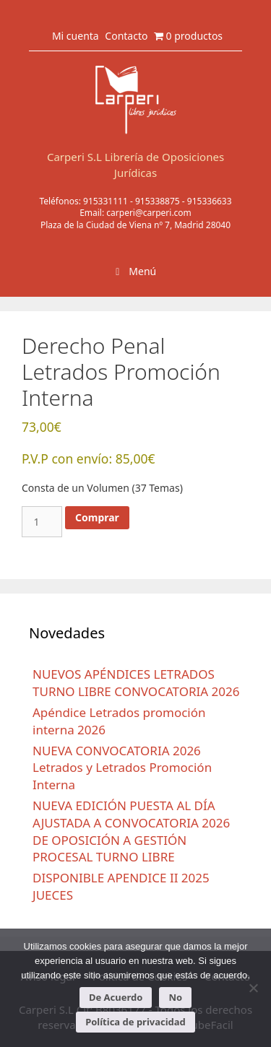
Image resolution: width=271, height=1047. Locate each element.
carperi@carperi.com (149, 213)
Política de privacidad (135, 1021)
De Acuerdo (115, 997)
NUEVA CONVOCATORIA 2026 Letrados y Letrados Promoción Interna (122, 768)
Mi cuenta (75, 36)
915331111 (105, 201)
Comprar (97, 517)
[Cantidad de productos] (42, 521)
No (175, 997)
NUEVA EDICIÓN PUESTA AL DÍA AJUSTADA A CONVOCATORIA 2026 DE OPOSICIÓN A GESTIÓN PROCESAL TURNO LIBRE (131, 831)
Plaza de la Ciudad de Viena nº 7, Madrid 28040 (135, 225)
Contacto (126, 36)
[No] (253, 988)
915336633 (209, 201)
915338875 (157, 201)
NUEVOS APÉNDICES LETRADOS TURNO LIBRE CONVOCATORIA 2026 (136, 683)
